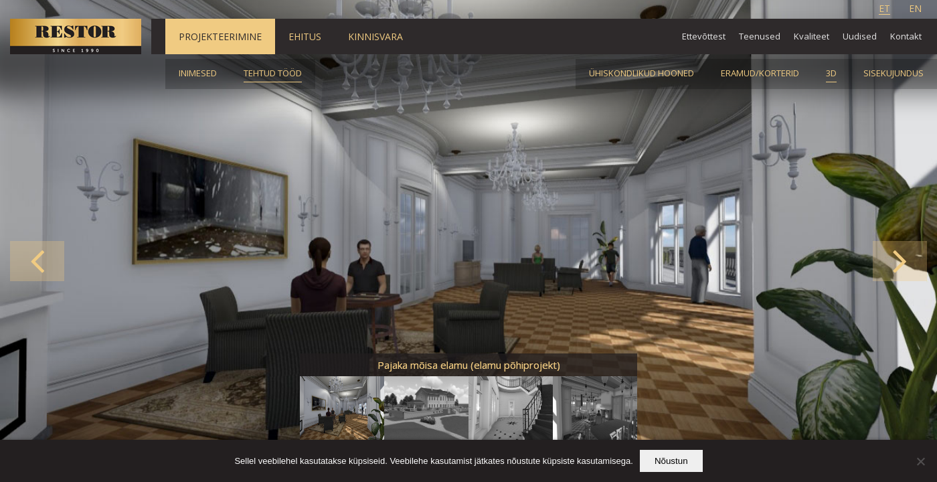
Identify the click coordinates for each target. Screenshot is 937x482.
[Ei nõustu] (920, 461)
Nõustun (671, 461)
